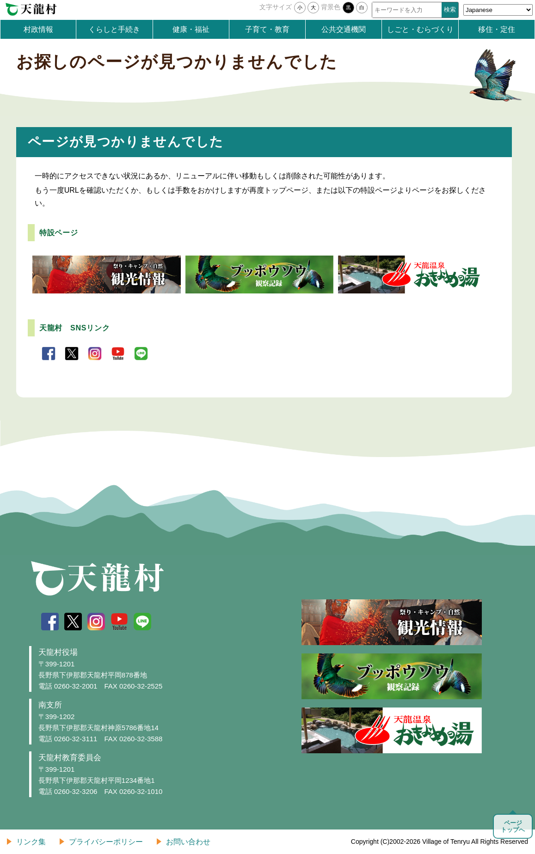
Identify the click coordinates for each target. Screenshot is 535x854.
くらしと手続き (114, 29)
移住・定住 (496, 29)
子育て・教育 (267, 29)
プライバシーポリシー (106, 842)
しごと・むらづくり (420, 29)
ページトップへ (513, 826)
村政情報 (38, 29)
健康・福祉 (190, 29)
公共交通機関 (343, 29)
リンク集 (31, 842)
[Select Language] (498, 10)
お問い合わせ (188, 842)
